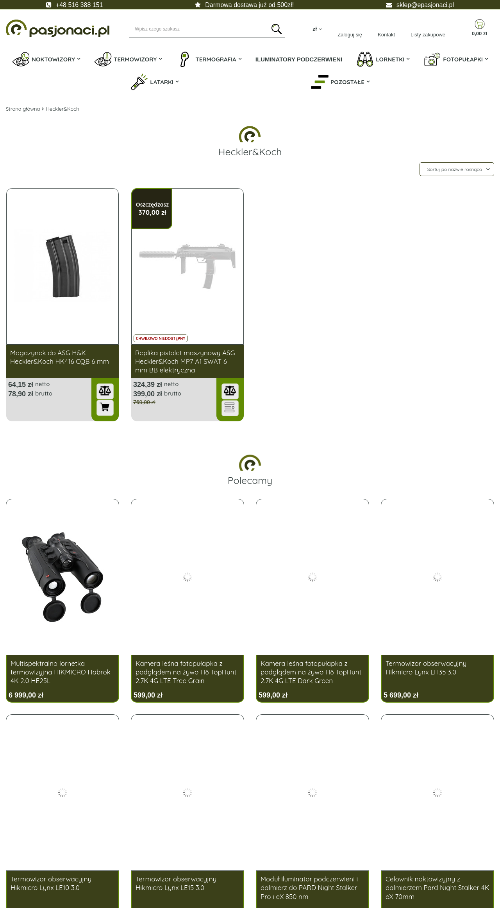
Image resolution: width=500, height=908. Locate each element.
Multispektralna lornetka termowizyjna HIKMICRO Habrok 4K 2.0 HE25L (61, 672)
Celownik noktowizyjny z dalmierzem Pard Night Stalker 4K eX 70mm (437, 887)
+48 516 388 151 (79, 5)
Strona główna (23, 109)
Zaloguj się (350, 35)
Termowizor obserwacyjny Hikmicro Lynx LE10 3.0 (51, 883)
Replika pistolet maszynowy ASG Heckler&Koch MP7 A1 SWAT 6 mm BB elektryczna (185, 361)
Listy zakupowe (428, 35)
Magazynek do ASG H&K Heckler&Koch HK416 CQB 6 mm (59, 357)
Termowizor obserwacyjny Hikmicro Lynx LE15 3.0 (176, 883)
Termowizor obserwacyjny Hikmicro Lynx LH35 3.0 (426, 667)
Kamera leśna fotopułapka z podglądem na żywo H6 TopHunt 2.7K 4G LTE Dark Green (311, 672)
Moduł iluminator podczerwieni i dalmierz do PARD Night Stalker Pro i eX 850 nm (309, 887)
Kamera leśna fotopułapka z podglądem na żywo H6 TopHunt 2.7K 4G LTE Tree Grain (186, 672)
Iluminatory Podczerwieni (299, 59)
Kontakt (386, 35)
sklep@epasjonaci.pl (425, 5)
